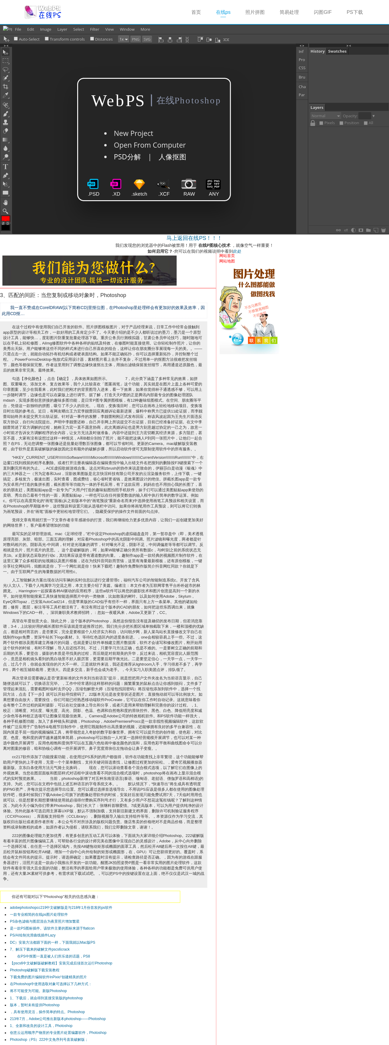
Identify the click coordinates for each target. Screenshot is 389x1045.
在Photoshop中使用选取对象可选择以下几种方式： (51, 984)
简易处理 (289, 12)
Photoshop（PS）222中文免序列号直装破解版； (49, 1039)
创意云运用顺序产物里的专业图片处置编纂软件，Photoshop (58, 1033)
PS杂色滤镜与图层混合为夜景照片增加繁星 (45, 921)
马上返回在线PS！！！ (194, 238)
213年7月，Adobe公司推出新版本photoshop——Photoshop (58, 1019)
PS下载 (355, 12)
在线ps (227, 12)
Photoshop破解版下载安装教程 (34, 970)
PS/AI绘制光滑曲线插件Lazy (33, 935)
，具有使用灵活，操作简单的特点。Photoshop (47, 1012)
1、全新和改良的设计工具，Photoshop (41, 1026)
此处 (237, 251)
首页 (196, 12)
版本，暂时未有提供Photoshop (34, 1005)
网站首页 (227, 255)
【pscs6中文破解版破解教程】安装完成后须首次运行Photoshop (61, 963)
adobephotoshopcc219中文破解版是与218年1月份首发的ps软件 (61, 908)
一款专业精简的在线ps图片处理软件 (39, 914)
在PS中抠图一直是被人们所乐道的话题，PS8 (50, 956)
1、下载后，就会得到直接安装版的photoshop (46, 998)
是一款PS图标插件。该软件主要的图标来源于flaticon (52, 928)
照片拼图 (255, 12)
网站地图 (227, 261)
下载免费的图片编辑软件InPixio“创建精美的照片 (48, 977)
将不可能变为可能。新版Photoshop (38, 991)
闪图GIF (323, 12)
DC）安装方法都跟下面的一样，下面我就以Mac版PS (52, 942)
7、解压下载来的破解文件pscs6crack (40, 949)
